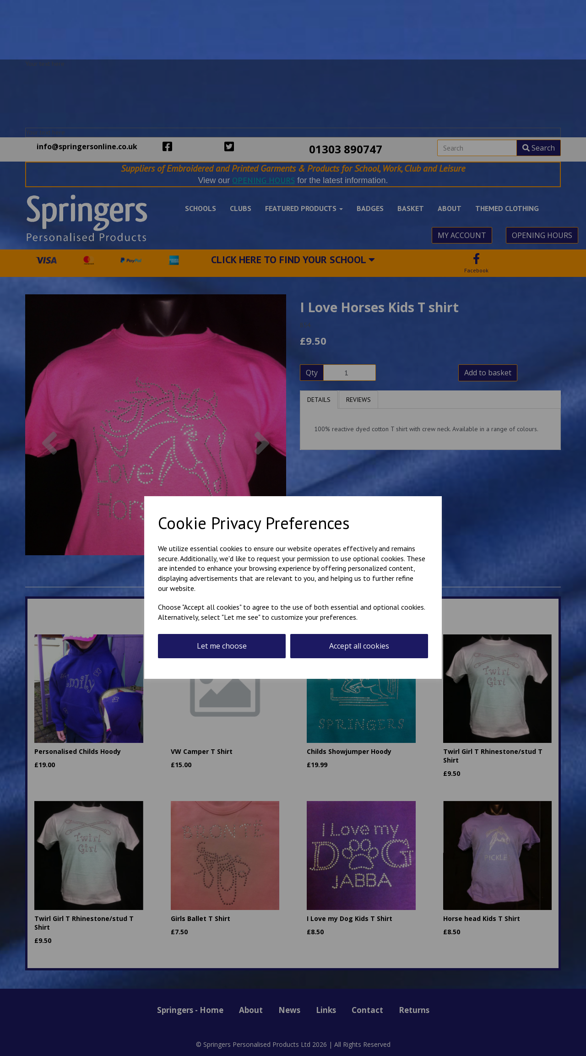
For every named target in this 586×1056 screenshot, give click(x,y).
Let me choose (222, 646)
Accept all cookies (359, 646)
